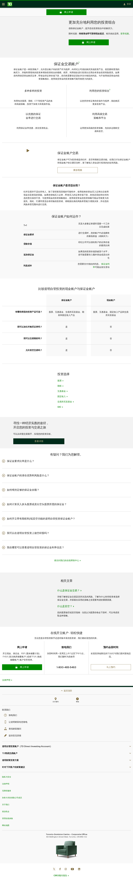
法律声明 (6, 679)
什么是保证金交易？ (68, 591)
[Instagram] (66, 868)
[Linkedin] (79, 868)
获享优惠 (125, 35)
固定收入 (61, 397)
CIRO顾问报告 (60, 874)
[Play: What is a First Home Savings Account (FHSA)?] (77, 171)
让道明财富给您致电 (16, 721)
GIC (59, 408)
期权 (59, 387)
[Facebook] (59, 868)
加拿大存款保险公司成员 (12, 796)
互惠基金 (61, 392)
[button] (38, 442)
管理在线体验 (7, 817)
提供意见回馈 (13, 735)
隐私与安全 (6, 776)
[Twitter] (54, 868)
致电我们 (11, 714)
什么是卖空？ (64, 607)
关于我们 (5, 803)
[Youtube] (72, 868)
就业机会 (5, 810)
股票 (59, 382)
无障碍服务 (6, 790)
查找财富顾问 (13, 728)
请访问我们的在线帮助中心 (66, 561)
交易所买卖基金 (64, 403)
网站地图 (5, 824)
